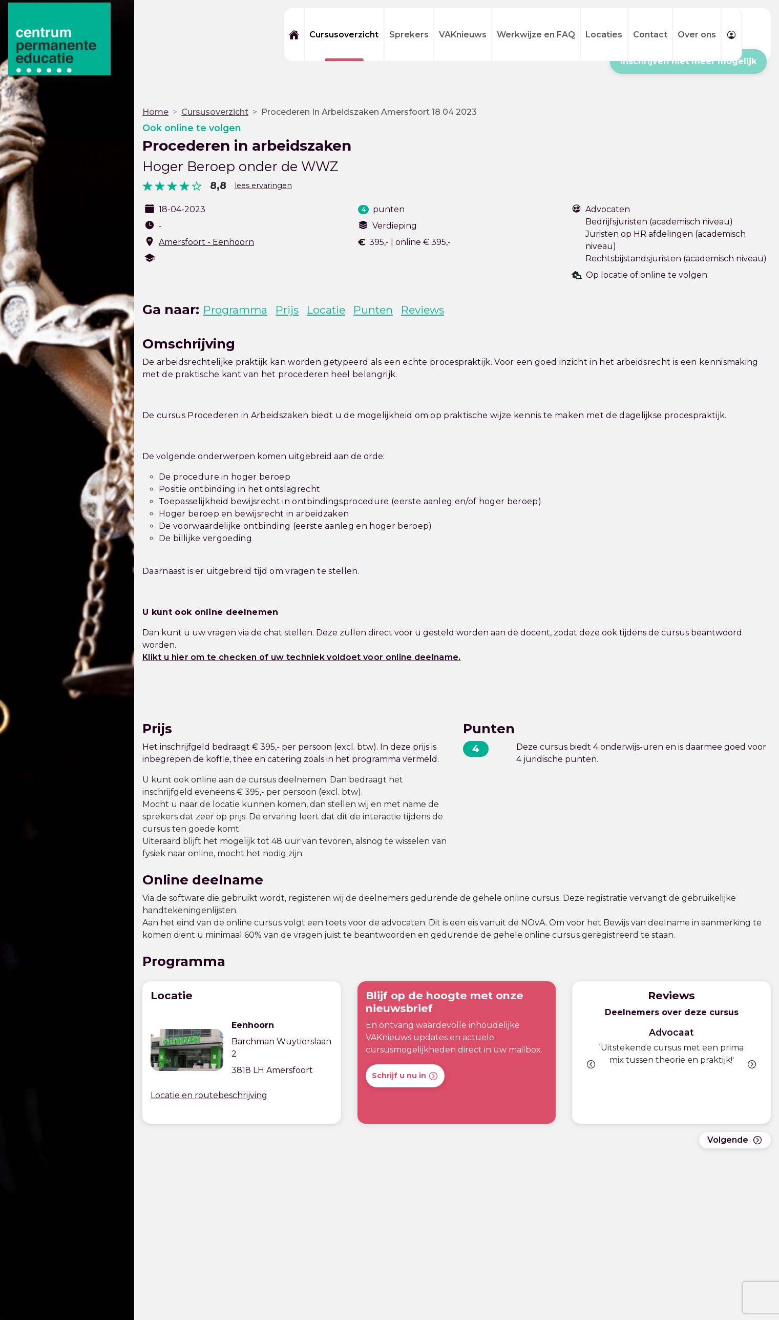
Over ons (697, 34)
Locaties (603, 34)
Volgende (735, 1140)
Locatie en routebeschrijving (209, 1095)
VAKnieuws (463, 34)
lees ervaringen (263, 185)
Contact (650, 34)
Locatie (326, 309)
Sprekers (409, 34)
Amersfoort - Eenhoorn (206, 242)
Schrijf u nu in (405, 1076)
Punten (373, 309)
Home (155, 112)
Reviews (422, 309)
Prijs (287, 309)
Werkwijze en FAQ (536, 34)
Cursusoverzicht (343, 34)
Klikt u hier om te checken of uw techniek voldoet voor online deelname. (301, 657)
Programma (235, 309)
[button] (591, 1064)
